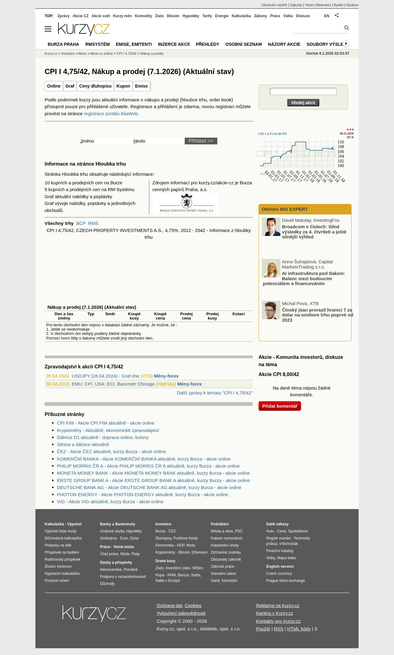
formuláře (229, 581)
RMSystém (97, 44)
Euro (124, 538)
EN (326, 16)
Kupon (123, 86)
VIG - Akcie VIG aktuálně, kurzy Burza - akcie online (110, 501)
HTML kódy (299, 628)
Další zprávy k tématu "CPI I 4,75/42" (215, 392)
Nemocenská (111, 569)
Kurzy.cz (51, 53)
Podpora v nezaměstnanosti (123, 577)
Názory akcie (284, 44)
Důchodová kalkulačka (63, 538)
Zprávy (64, 16)
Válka (288, 16)
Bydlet (339, 5)
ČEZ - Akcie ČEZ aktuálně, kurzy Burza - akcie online (111, 451)
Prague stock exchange (285, 581)
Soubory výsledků (330, 44)
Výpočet (74, 524)
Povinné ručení (57, 581)
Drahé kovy (165, 561)
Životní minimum (58, 566)
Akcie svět (101, 16)
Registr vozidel (278, 538)
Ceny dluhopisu (95, 86)
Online (54, 86)
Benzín (183, 575)
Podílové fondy (185, 538)
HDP (180, 545)
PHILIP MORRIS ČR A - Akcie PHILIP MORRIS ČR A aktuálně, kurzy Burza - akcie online (148, 466)
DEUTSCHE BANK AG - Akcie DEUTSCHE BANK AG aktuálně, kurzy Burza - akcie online (149, 487)
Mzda (124, 554)
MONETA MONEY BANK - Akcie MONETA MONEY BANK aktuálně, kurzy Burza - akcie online (153, 473)
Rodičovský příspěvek (63, 559)
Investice (67, 53)
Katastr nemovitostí (227, 538)
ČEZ (172, 531)
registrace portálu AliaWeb (111, 113)
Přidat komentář (279, 406)
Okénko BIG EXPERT (284, 209)
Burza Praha (63, 44)
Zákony (260, 16)
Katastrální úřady (225, 545)
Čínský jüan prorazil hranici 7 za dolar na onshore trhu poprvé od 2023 (317, 314)
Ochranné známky (226, 552)
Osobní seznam (243, 44)
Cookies (193, 605)
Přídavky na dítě (58, 545)
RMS (93, 223)
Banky (105, 524)
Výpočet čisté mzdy (60, 531)
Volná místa (123, 547)
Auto (270, 531)
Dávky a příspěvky (116, 562)
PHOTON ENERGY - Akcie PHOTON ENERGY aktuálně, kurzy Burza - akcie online (142, 494)
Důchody (107, 584)
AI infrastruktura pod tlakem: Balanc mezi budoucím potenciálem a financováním (304, 278)
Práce (275, 16)
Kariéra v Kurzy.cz (274, 613)
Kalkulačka (241, 16)
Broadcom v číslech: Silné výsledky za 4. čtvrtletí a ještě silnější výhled (314, 231)
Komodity (143, 16)
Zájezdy (296, 5)
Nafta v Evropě (167, 581)
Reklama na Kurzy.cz (278, 605)
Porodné (131, 569)
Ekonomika (164, 545)
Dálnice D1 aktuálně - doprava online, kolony (103, 437)
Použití (263, 628)
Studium (352, 5)
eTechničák (288, 544)
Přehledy (207, 44)
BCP (81, 223)
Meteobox (323, 5)
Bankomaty (125, 524)
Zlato (159, 16)
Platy (135, 554)
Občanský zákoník (226, 559)
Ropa (159, 575)
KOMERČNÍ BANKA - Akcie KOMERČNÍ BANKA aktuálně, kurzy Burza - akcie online (144, 458)
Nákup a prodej (151, 53)
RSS (278, 628)
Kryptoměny (165, 552)
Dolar (134, 538)
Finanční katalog (279, 551)
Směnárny (108, 538)
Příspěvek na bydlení (62, 552)
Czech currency (279, 573)
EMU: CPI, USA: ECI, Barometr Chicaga (113, 383)
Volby (270, 558)
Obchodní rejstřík (274, 5)
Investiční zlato (178, 568)
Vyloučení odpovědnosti (181, 613)
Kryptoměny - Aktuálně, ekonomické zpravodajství (108, 430)
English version (280, 566)
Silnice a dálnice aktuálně (83, 444)
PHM (171, 575)
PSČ (239, 531)
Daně (215, 581)
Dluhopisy (163, 538)
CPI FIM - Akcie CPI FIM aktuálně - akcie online (106, 423)
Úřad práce (109, 554)
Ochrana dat (169, 605)
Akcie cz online (101, 53)
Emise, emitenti (134, 44)
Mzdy (191, 545)
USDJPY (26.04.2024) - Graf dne (105, 375)
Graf (70, 86)
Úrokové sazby (112, 531)
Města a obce (222, 531)
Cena (281, 531)
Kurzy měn (122, 16)
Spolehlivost (298, 531)
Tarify (207, 16)
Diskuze (303, 16)
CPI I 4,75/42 (126, 53)
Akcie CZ (80, 16)
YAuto (309, 5)
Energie (222, 16)
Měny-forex (166, 375)
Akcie (82, 53)
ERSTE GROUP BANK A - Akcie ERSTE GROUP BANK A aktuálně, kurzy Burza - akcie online (153, 480)
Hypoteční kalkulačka (62, 573)
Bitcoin (173, 16)
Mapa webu (286, 558)
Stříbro (197, 568)
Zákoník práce (222, 566)
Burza (160, 531)
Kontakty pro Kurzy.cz (278, 621)
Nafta (195, 575)
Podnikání (219, 524)
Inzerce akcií (174, 44)
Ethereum (199, 552)
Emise (141, 86)
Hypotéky (191, 16)
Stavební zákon (223, 573)
